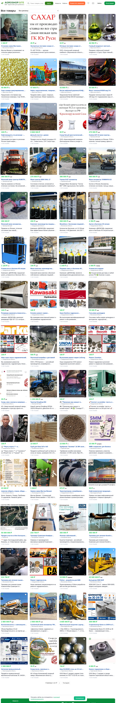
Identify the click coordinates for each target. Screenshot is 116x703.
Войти (100, 3)
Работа (65, 3)
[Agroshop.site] (12, 3)
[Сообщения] (93, 3)
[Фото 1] (84, 40)
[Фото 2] (26, 40)
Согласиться (80, 698)
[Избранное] (88, 3)
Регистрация (110, 3)
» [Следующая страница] (59, 683)
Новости (58, 3)
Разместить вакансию (77, 3)
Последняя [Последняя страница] (66, 683)
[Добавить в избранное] (25, 16)
